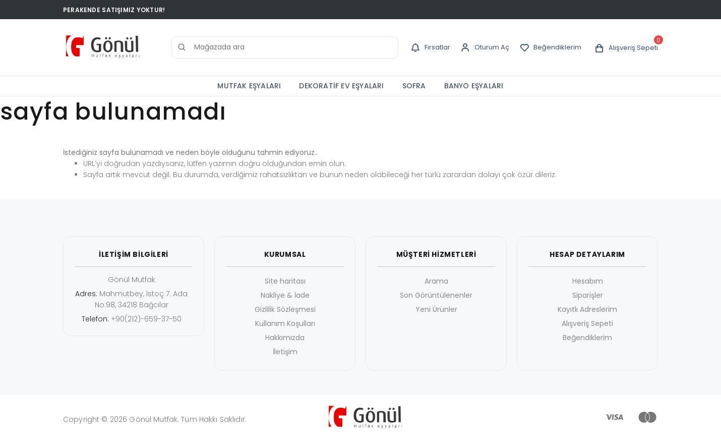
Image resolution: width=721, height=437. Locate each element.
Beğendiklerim (587, 338)
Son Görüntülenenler (436, 295)
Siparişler (587, 295)
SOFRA (414, 86)
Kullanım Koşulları (285, 323)
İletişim (285, 352)
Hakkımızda (285, 338)
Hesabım (587, 281)
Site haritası (285, 281)
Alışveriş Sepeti (587, 323)
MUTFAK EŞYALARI (249, 86)
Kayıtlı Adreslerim (587, 309)
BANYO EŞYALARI (474, 86)
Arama (436, 281)
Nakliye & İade (285, 295)
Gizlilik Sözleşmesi (285, 309)
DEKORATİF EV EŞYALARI (341, 86)
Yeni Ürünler (436, 309)
